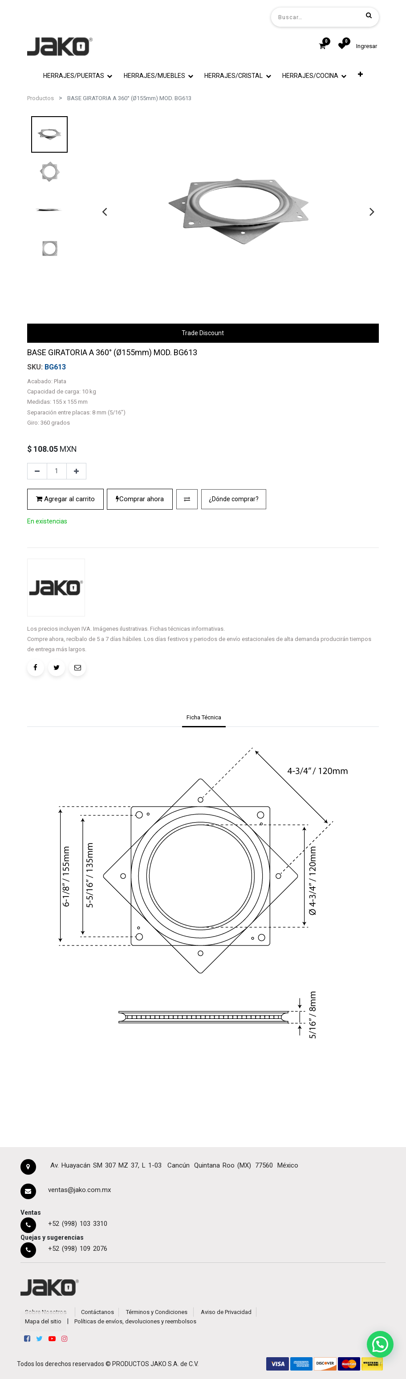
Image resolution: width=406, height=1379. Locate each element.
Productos (40, 98)
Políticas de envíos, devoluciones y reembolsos (135, 1321)
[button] (360, 74)
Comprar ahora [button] (140, 499)
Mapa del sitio (43, 1321)
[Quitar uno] (37, 471)
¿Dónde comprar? (234, 499)
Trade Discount (203, 333)
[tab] (203, 718)
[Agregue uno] (76, 471)
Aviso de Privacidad (226, 1312)
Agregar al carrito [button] (65, 499)
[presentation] (104, 211)
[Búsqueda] (369, 15)
